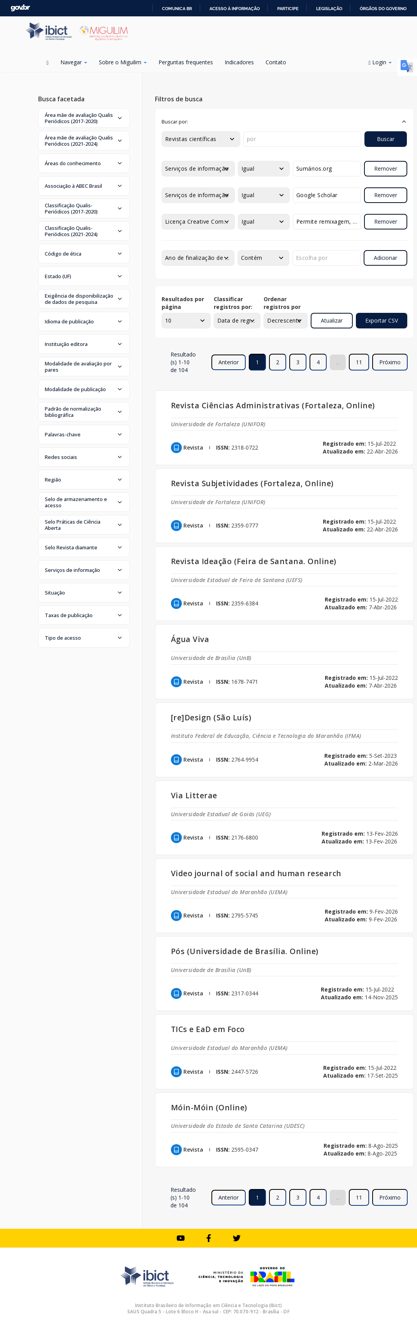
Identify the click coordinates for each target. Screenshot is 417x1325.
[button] (84, 118)
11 (359, 362)
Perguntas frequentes (185, 62)
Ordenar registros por (282, 303)
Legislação (329, 8)
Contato (276, 62)
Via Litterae (194, 795)
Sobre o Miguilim (123, 62)
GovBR (20, 8)
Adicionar (385, 257)
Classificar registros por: (233, 303)
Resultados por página (183, 303)
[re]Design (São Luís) (211, 717)
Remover (385, 168)
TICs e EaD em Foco (208, 1029)
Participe (288, 8)
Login (379, 62)
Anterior (228, 362)
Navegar (73, 62)
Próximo (390, 362)
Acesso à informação (234, 8)
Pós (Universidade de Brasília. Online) (244, 951)
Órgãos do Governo (383, 8)
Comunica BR (177, 8)
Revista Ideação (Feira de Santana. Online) (253, 561)
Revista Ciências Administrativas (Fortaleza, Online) (273, 405)
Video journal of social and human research (256, 873)
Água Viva (190, 639)
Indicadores (239, 62)
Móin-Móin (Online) (209, 1107)
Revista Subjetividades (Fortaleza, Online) (252, 483)
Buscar (386, 139)
